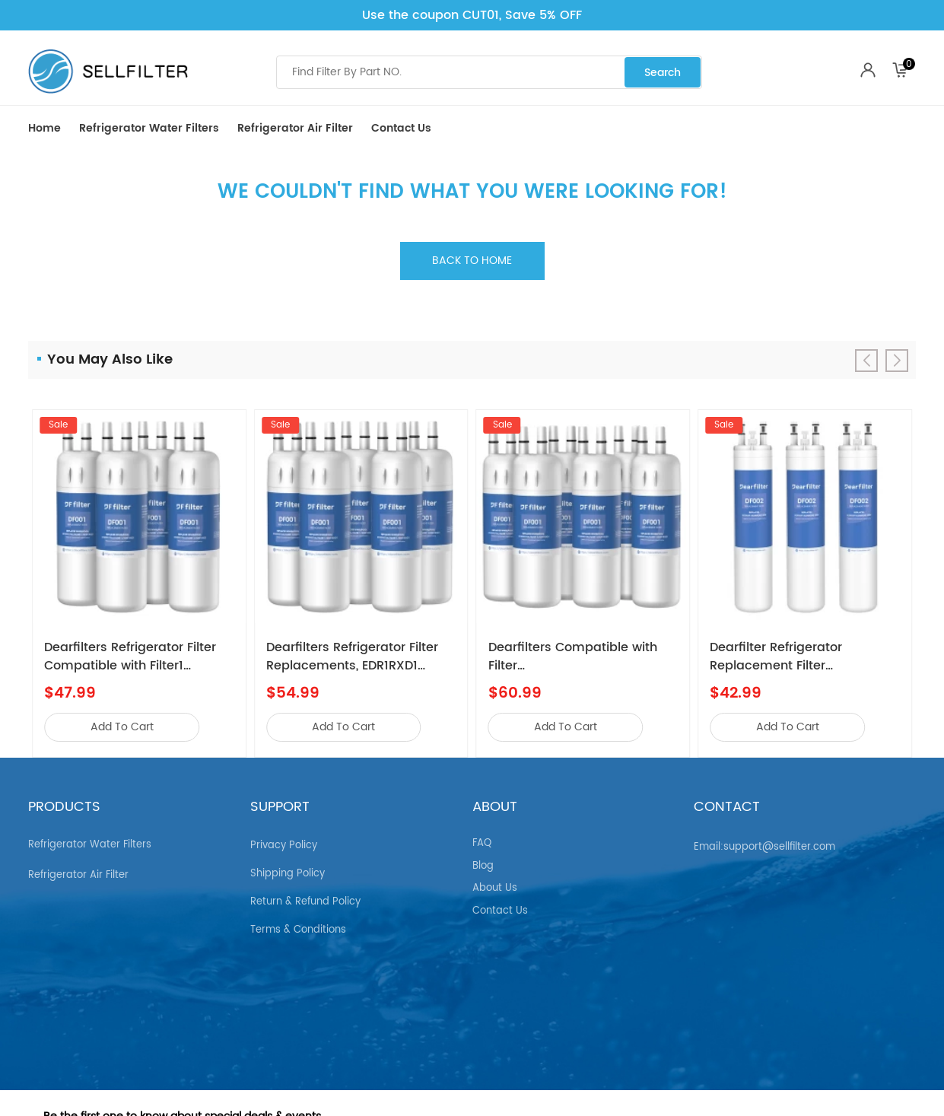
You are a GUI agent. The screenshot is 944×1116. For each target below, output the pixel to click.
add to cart (122, 727)
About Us (494, 882)
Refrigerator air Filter (295, 128)
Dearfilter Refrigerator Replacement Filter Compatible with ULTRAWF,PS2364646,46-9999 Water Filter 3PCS (799, 656)
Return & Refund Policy (305, 896)
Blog (483, 859)
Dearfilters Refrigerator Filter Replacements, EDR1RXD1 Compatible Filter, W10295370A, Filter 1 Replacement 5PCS (352, 656)
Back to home (472, 260)
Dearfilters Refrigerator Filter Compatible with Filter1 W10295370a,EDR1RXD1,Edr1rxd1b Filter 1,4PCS (139, 656)
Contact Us (401, 128)
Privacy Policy (283, 839)
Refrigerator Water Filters (149, 128)
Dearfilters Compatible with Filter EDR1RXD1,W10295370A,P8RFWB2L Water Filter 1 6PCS (583, 656)
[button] (896, 360)
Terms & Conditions (298, 924)
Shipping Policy (287, 868)
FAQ (481, 837)
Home (44, 128)
